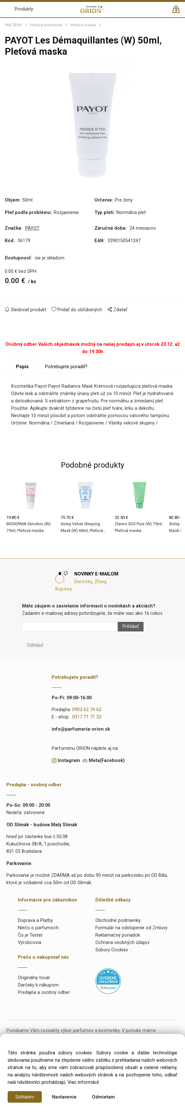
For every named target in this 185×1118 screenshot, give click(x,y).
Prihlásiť (130, 626)
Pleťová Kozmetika (46, 25)
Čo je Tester (30, 935)
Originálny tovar (34, 977)
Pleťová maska (83, 25)
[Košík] (179, 12)
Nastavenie (64, 1097)
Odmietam (103, 1097)
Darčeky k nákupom (38, 985)
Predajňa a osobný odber (44, 992)
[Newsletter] (70, 626)
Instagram (69, 760)
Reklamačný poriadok (117, 935)
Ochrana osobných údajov (122, 942)
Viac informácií (83, 1082)
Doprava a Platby (35, 920)
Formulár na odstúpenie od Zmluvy (131, 928)
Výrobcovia (29, 942)
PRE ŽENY (13, 25)
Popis (22, 366)
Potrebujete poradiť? (66, 366)
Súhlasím (24, 1097)
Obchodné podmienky (118, 920)
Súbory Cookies (111, 950)
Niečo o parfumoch (38, 928)
